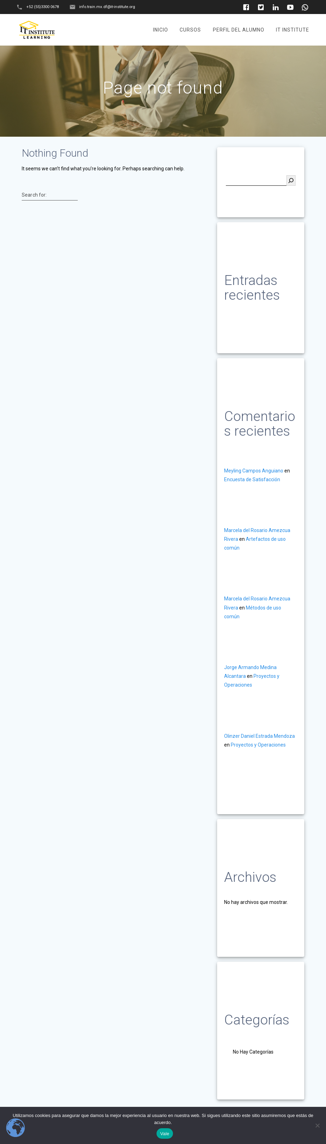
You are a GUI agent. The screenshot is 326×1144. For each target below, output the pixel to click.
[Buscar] (291, 180)
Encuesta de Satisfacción (252, 479)
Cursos (190, 30)
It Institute (292, 30)
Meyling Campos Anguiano (253, 471)
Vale (164, 1133)
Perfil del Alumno (238, 30)
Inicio (160, 30)
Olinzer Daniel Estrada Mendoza (259, 736)
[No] (317, 1125)
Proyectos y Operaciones (258, 745)
